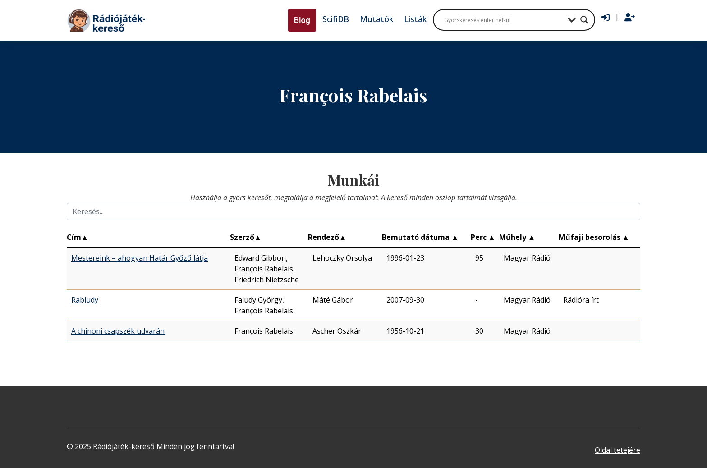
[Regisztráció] (629, 17)
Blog (302, 20)
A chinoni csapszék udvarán (118, 331)
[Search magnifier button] (584, 20)
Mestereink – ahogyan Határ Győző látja (139, 258)
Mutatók (376, 19)
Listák (415, 19)
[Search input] (503, 20)
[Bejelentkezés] (605, 17)
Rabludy (84, 300)
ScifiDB (335, 19)
